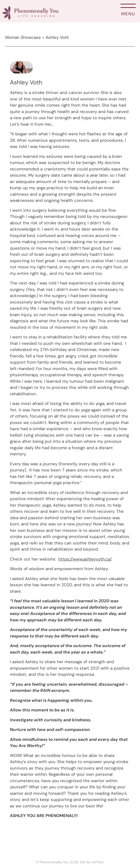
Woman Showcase (23, 37)
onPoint (97, 862)
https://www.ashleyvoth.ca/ (85, 559)
